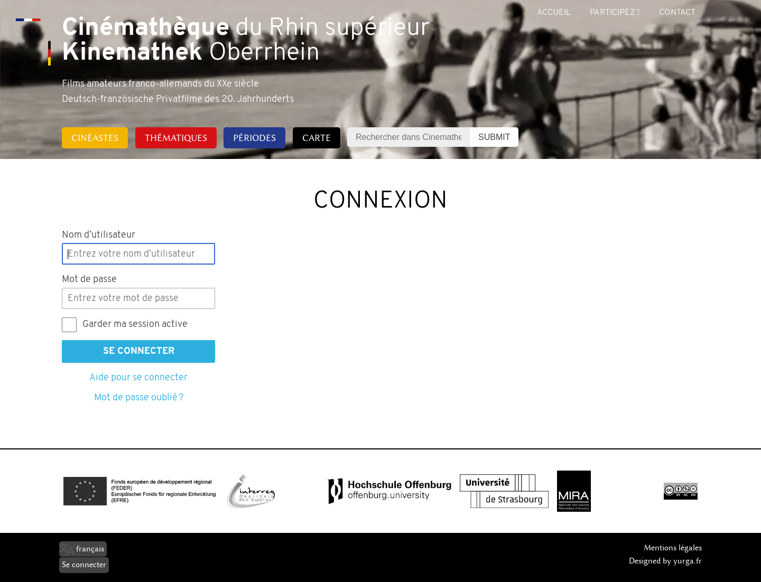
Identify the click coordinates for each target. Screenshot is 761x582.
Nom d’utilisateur (98, 235)
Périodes (254, 138)
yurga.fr (687, 561)
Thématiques (176, 138)
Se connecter (138, 351)
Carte (316, 138)
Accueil (554, 12)
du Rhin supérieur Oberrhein (246, 41)
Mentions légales (673, 547)
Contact (677, 12)
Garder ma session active (135, 325)
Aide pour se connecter (138, 378)
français (90, 548)
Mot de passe (89, 280)
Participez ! (614, 12)
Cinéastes (94, 138)
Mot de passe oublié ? (138, 398)
